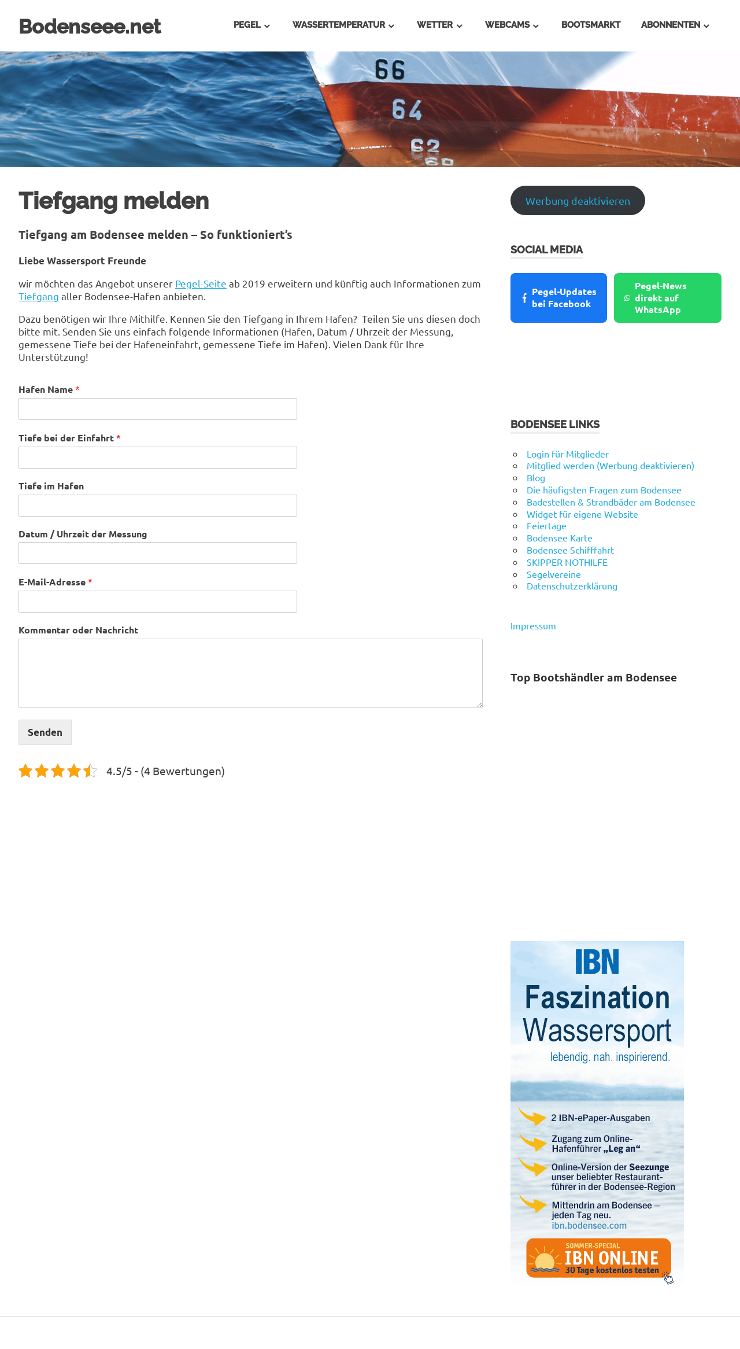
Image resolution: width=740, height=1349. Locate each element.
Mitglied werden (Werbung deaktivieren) (610, 465)
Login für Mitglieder (568, 453)
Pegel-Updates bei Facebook (558, 297)
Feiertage (547, 525)
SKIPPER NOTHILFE (567, 561)
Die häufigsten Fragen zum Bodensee (604, 489)
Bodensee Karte (560, 537)
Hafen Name (49, 389)
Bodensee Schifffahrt (570, 549)
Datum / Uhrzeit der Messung (82, 534)
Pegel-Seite (201, 283)
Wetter (435, 25)
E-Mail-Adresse (55, 582)
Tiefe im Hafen (51, 486)
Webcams (507, 25)
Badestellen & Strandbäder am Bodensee (611, 501)
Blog (536, 477)
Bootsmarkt (590, 25)
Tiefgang (38, 296)
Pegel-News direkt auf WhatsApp (655, 297)
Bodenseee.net (98, 26)
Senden (45, 732)
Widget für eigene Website (582, 513)
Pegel (247, 25)
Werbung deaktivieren (578, 200)
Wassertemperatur (339, 25)
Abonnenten (670, 25)
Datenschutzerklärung (572, 585)
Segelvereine (554, 574)
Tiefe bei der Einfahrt (69, 438)
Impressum (533, 625)
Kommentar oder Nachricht (78, 630)
